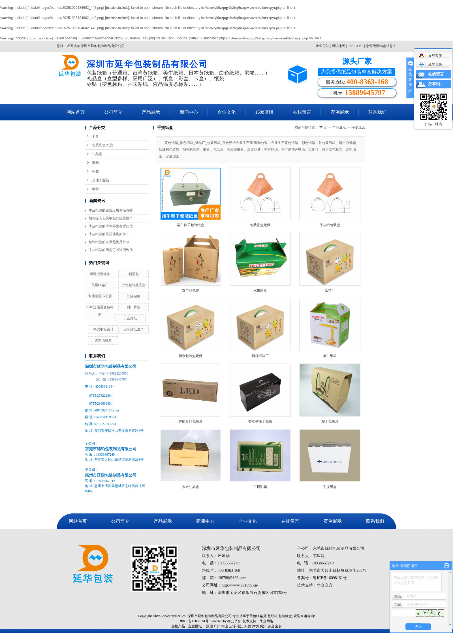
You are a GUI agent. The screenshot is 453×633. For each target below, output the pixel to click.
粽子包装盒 (329, 421)
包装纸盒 (285, 616)
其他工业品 (100, 180)
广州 (217, 626)
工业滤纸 (130, 318)
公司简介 (113, 112)
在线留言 (302, 112)
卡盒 (95, 136)
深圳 (255, 626)
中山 (224, 626)
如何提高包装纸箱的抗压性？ (111, 218)
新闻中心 (189, 112)
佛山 (270, 626)
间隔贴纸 (133, 296)
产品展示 (151, 112)
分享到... (435, 84)
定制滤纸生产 (133, 329)
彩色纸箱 (270, 616)
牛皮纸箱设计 (103, 329)
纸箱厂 (330, 290)
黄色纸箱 (256, 616)
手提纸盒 (358, 127)
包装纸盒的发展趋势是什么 (109, 242)
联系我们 (377, 112)
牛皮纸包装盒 (330, 225)
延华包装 (430, 64)
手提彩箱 (260, 487)
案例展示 (340, 112)
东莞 (247, 626)
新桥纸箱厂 (260, 356)
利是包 (134, 274)
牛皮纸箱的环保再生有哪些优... (112, 226)
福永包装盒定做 (190, 356)
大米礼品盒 (190, 487)
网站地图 (339, 46)
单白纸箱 (330, 356)
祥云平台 (234, 621)
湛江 (240, 626)
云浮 (232, 626)
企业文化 (226, 112)
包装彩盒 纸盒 (102, 145)
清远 (209, 626)
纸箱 (95, 163)
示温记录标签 (100, 274)
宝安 (278, 626)
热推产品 (178, 626)
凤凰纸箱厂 (99, 285)
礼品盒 (97, 154)
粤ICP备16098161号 (194, 621)
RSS (351, 46)
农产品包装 (190, 290)
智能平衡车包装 (260, 421)
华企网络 (266, 621)
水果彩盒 (260, 290)
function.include (117, 8)
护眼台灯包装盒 (190, 421)
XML (359, 46)
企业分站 (322, 46)
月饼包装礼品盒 (134, 285)
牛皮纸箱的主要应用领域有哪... (112, 210)
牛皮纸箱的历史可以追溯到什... (112, 250)
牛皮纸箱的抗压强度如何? (108, 234)
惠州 (263, 626)
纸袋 (95, 189)
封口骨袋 (133, 307)
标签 (95, 171)
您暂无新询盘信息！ (381, 46)
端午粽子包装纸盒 (190, 225)
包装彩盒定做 (260, 225)
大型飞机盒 (103, 340)
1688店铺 (264, 112)
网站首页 (76, 112)
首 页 (323, 127)
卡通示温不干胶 (100, 296)
